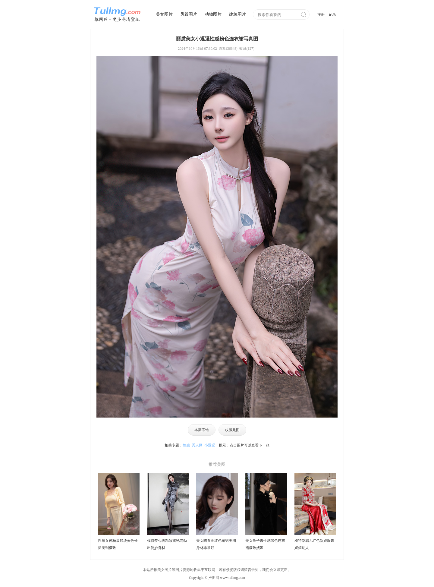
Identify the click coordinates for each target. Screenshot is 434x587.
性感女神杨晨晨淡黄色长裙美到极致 (118, 544)
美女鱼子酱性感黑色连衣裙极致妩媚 (265, 544)
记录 (332, 14)
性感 (186, 445)
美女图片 (164, 14)
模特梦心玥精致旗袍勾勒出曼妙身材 (167, 544)
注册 (321, 14)
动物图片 (213, 14)
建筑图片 (237, 14)
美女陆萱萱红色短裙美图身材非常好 (216, 544)
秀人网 (197, 445)
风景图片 (188, 14)
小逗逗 (209, 445)
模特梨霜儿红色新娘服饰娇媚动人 (314, 544)
